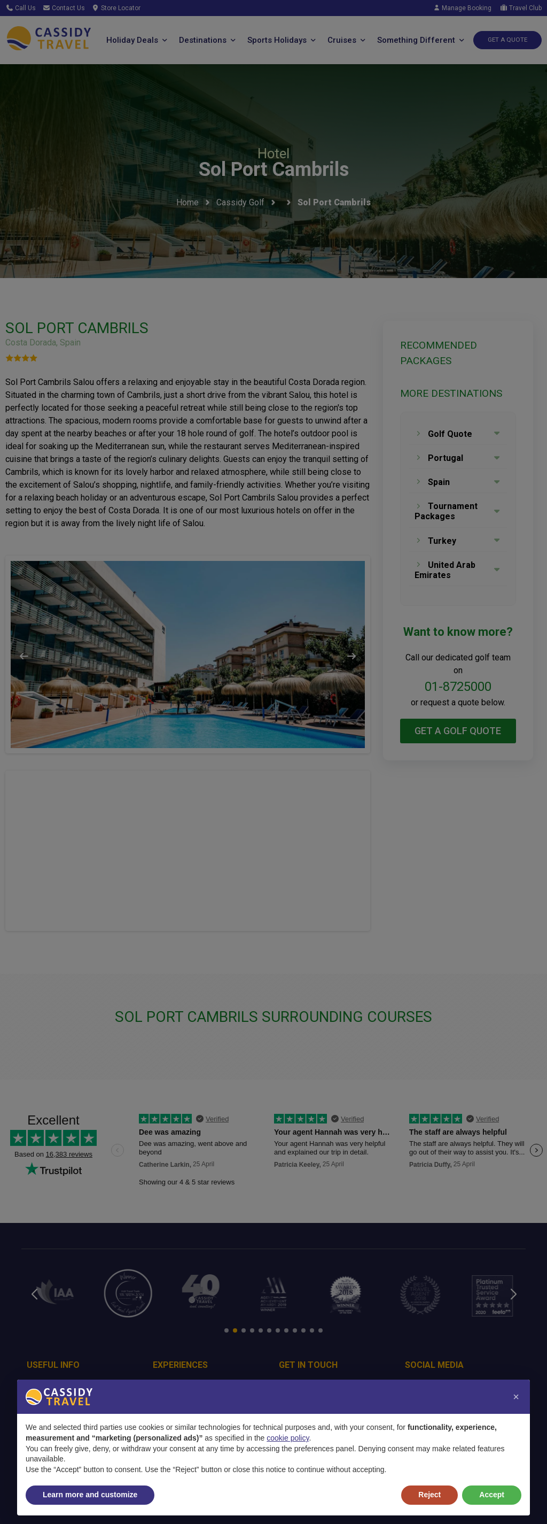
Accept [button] (491, 1494)
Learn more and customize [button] (90, 1494)
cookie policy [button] (288, 1438)
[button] (516, 1396)
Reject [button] (429, 1494)
